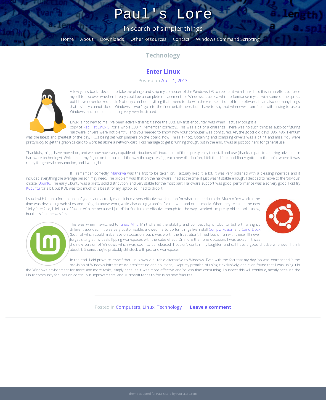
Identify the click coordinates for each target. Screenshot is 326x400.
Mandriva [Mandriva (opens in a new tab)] (118, 173)
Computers (128, 307)
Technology (169, 307)
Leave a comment (210, 307)
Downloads (112, 39)
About (87, 39)
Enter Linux (163, 71)
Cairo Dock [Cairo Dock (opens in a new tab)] (251, 229)
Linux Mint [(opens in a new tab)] (129, 224)
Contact (181, 39)
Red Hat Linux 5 (96, 127)
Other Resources (148, 39)
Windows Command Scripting (228, 39)
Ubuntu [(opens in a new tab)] (44, 183)
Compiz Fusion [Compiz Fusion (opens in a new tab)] (221, 229)
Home (67, 39)
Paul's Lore (163, 15)
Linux (148, 307)
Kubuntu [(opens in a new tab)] (33, 188)
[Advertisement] (163, 355)
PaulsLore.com (186, 394)
